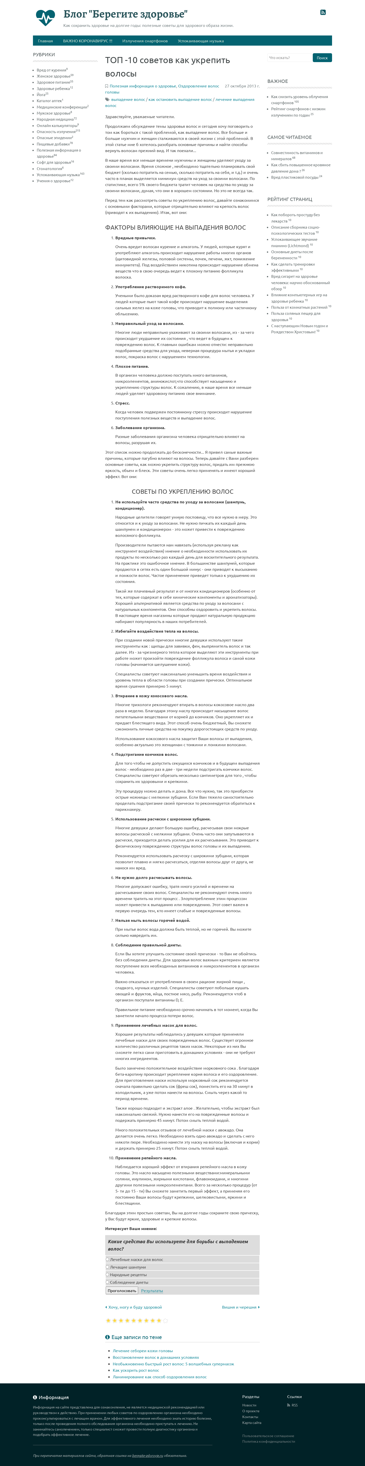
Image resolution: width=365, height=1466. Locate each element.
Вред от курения (52, 69)
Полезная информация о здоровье (143, 85)
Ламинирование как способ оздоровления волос (160, 1376)
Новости (249, 1405)
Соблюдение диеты (127, 1282)
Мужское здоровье (54, 113)
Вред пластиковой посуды (294, 177)
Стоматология (50, 168)
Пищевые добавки (55, 143)
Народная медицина (57, 119)
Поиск (322, 57)
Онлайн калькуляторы (58, 125)
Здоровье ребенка (55, 88)
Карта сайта (251, 1422)
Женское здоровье (55, 76)
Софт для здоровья (55, 162)
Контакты (250, 1416)
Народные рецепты (126, 1274)
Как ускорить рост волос (136, 1369)
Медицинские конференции (63, 106)
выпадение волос (128, 99)
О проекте (251, 1410)
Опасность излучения (58, 131)
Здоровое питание (55, 82)
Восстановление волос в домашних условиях (156, 1357)
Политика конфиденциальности (268, 1441)
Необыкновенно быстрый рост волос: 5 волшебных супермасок (173, 1363)
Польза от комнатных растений (299, 307)
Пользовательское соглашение (268, 1435)
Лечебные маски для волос (134, 1259)
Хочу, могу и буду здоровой (133, 1306)
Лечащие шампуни (126, 1266)
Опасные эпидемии (55, 137)
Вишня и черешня (241, 1306)
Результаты (152, 1290)
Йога (42, 94)
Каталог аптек (50, 100)
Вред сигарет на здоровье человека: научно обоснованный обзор (300, 282)
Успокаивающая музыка (60, 174)
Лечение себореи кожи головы (143, 1350)
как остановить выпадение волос (180, 99)
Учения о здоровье (55, 180)
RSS (295, 1405)
